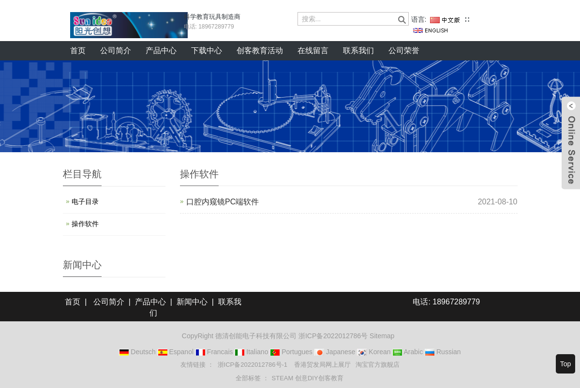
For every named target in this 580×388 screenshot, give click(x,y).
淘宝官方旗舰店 (378, 364)
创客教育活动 (260, 50)
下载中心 (206, 50)
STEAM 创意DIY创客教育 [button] (307, 378)
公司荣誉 (403, 50)
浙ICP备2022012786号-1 (253, 364)
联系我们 (358, 50)
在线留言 (312, 50)
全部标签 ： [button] (252, 378)
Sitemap (382, 336)
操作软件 (85, 224)
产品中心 (161, 50)
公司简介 (115, 50)
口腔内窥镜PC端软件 (222, 202)
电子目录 (85, 201)
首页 (78, 50)
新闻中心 (192, 302)
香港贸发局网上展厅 (322, 364)
